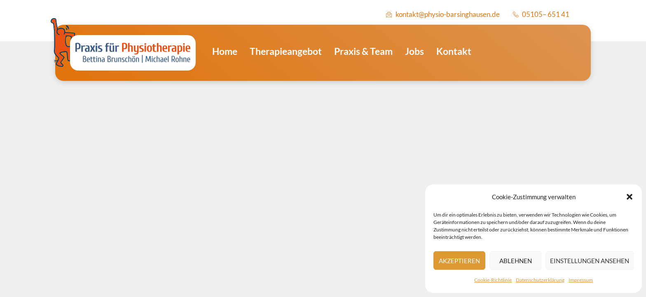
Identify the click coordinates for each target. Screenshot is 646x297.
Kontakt (453, 51)
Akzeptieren (459, 260)
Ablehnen (515, 260)
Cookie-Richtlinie (493, 280)
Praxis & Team (363, 51)
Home (224, 51)
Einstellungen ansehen (589, 260)
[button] (629, 197)
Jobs (414, 51)
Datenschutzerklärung (540, 280)
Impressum (581, 280)
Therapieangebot (286, 51)
